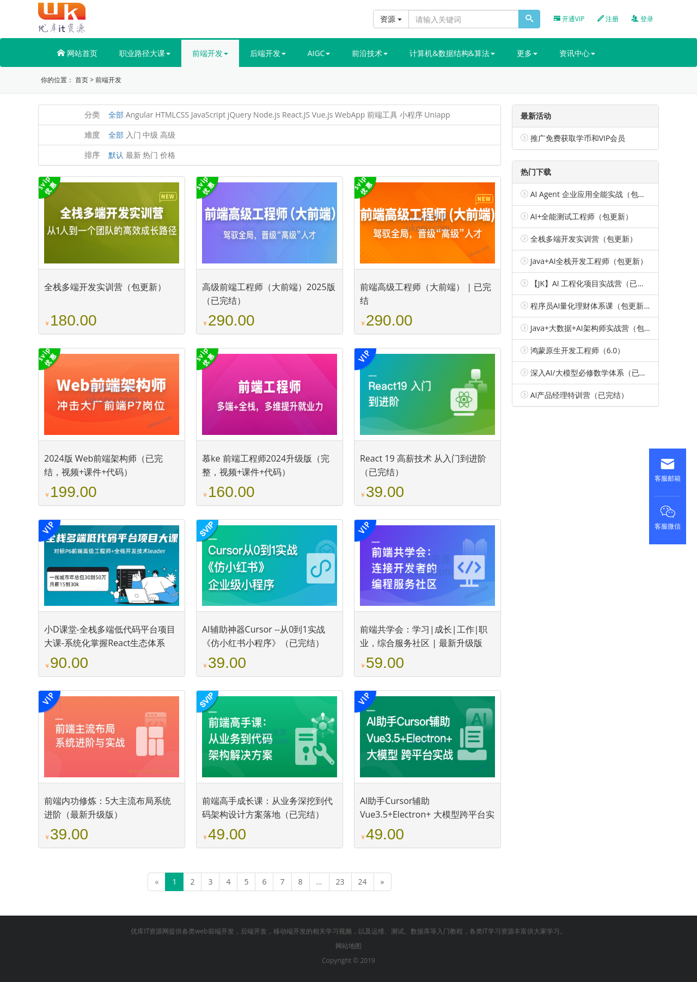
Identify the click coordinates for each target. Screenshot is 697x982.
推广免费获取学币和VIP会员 (578, 138)
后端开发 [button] (268, 53)
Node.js (266, 114)
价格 (167, 155)
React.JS (296, 114)
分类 (92, 114)
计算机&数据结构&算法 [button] (451, 53)
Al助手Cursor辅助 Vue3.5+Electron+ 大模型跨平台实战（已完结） (427, 814)
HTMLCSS (172, 114)
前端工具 (382, 114)
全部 (116, 114)
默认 (116, 155)
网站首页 (77, 53)
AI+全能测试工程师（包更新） (581, 216)
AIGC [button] (319, 53)
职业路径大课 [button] (144, 53)
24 (362, 881)
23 (340, 881)
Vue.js (322, 114)
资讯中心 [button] (577, 53)
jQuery (240, 114)
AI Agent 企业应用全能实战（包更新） (595, 194)
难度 (92, 135)
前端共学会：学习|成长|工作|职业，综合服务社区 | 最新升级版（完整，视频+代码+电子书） (423, 642)
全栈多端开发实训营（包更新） (105, 287)
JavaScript (208, 114)
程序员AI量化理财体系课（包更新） (591, 305)
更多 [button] (527, 53)
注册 (608, 18)
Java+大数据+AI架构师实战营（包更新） (598, 328)
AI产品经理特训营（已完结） (579, 395)
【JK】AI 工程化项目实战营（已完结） (595, 283)
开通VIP (569, 18)
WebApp (350, 114)
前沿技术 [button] (370, 53)
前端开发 (108, 79)
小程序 (411, 114)
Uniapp (437, 114)
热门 (150, 155)
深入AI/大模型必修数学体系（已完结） (596, 372)
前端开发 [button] (210, 53)
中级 (150, 135)
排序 (92, 155)
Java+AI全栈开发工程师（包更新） (588, 261)
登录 (642, 18)
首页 (81, 79)
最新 (133, 155)
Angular (140, 114)
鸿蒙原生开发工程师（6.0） (577, 350)
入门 (133, 135)
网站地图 (348, 945)
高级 (167, 135)
